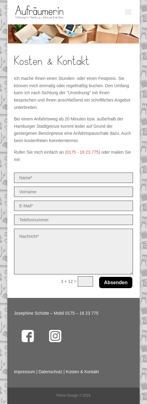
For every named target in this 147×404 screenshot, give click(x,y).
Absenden (115, 282)
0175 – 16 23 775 (82, 313)
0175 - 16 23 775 (82, 152)
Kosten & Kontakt (82, 371)
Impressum (24, 371)
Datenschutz (50, 371)
